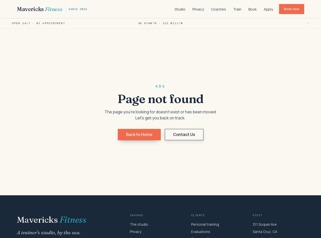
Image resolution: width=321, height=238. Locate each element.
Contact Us (184, 134)
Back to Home (139, 134)
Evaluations (200, 231)
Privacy (198, 9)
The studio (139, 224)
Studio (180, 9)
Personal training (205, 224)
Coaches (218, 9)
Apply (268, 9)
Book (252, 9)
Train (237, 9)
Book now (291, 9)
